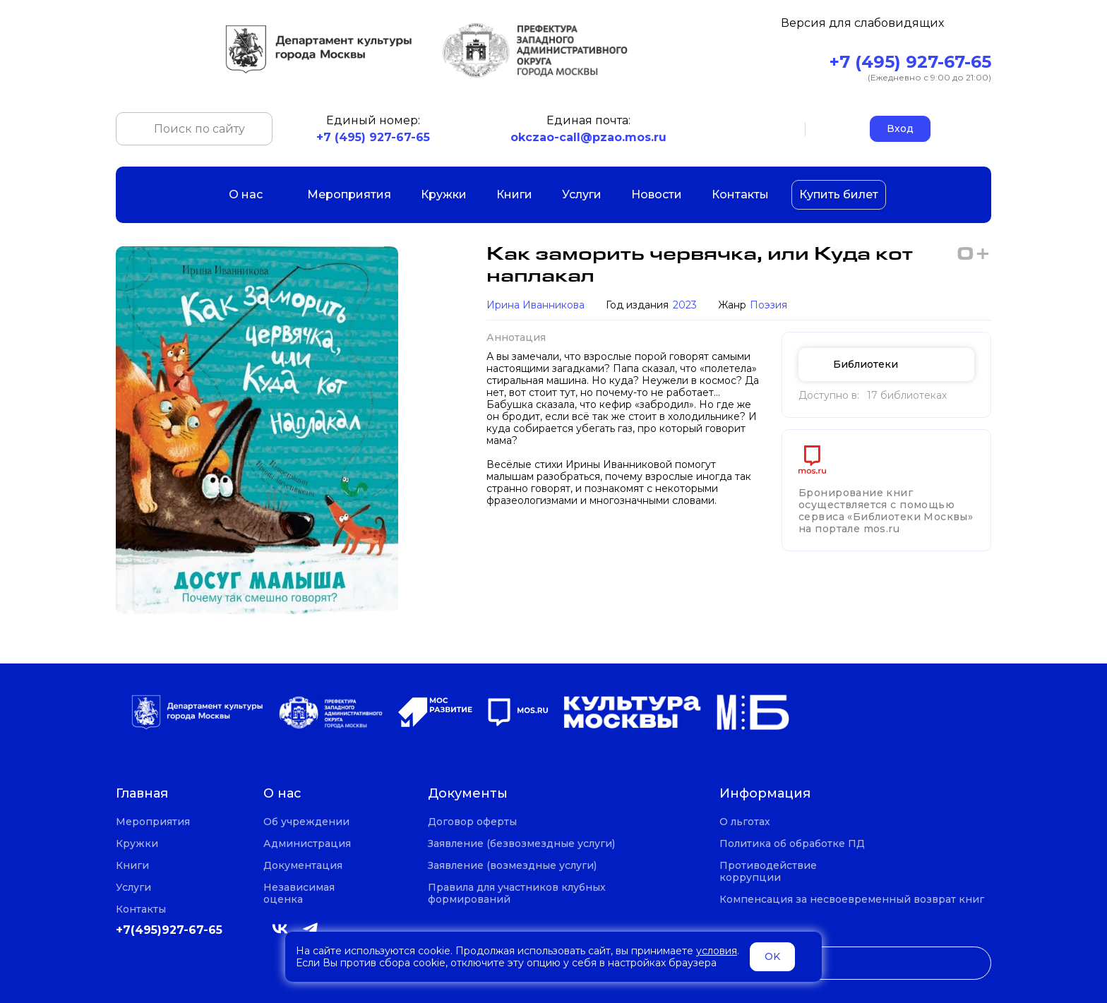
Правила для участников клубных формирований (517, 894)
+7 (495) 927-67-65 (910, 62)
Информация (764, 793)
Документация (302, 866)
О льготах (744, 822)
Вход (900, 128)
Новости (656, 194)
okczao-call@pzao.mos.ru (588, 137)
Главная (142, 793)
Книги (514, 194)
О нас (253, 194)
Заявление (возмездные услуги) (512, 866)
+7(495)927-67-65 (169, 930)
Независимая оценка (299, 894)
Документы (468, 793)
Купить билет (838, 194)
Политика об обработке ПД (792, 844)
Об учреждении (306, 822)
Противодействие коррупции (768, 872)
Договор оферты (472, 822)
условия (716, 950)
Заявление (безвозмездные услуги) (521, 844)
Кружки (444, 194)
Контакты (740, 194)
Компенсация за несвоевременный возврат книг (851, 900)
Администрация (307, 844)
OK (772, 956)
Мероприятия (349, 194)
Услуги (582, 194)
